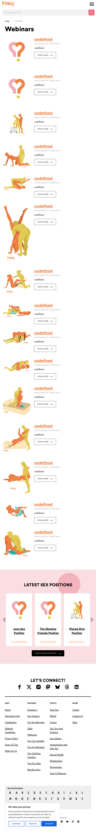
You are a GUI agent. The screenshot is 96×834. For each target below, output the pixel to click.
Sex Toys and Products (56, 730)
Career (75, 709)
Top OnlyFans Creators (34, 755)
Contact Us (77, 716)
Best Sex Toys (33, 769)
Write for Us (11, 751)
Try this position (19, 641)
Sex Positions (33, 716)
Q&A (29, 728)
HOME (7, 21)
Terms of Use (11, 744)
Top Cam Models (35, 741)
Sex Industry (56, 738)
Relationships (56, 760)
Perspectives (56, 767)
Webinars (32, 734)
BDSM (53, 716)
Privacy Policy (11, 738)
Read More (45, 55)
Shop (74, 722)
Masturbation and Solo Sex (58, 746)
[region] (32, 816)
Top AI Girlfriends (35, 747)
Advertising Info (12, 716)
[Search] (91, 12)
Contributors (10, 722)
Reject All (33, 824)
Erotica (53, 722)
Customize (16, 824)
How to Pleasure (58, 773)
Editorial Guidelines (10, 730)
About (8, 709)
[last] (4, 620)
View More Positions (48, 653)
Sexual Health (57, 754)
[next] (92, 620)
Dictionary (32, 709)
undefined (43, 39)
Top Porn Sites (34, 763)
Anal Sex (54, 709)
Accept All (49, 824)
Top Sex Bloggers (35, 722)
